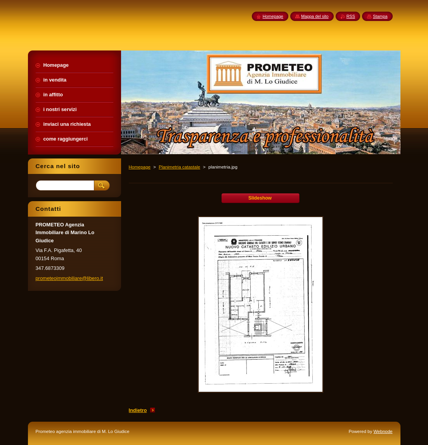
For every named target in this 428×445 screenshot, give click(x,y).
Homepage (140, 167)
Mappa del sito (315, 16)
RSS (351, 16)
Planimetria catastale (179, 167)
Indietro (138, 410)
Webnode (382, 431)
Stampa (380, 16)
